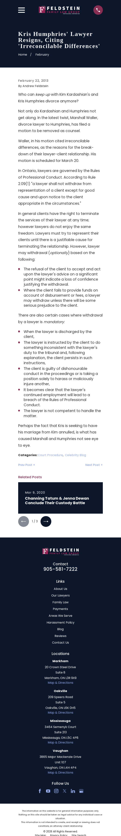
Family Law (60, 602)
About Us (60, 589)
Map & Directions (60, 683)
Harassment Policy (60, 623)
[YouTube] (48, 791)
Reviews (60, 636)
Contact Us (60, 643)
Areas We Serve (60, 616)
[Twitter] (64, 791)
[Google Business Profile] (81, 791)
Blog (60, 629)
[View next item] (46, 521)
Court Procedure (50, 455)
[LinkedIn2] (73, 791)
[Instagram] (56, 791)
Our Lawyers (60, 595)
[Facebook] (40, 791)
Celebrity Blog (75, 455)
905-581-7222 (60, 569)
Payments (60, 609)
